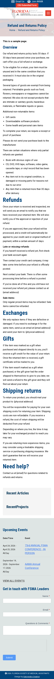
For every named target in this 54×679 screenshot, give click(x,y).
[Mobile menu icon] (48, 13)
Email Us (17, 1)
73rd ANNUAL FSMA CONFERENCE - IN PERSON (36, 549)
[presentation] (24, 644)
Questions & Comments (37, 623)
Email (46, 610)
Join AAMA (35, 1)
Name (46, 596)
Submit (9, 657)
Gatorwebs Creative (31, 677)
